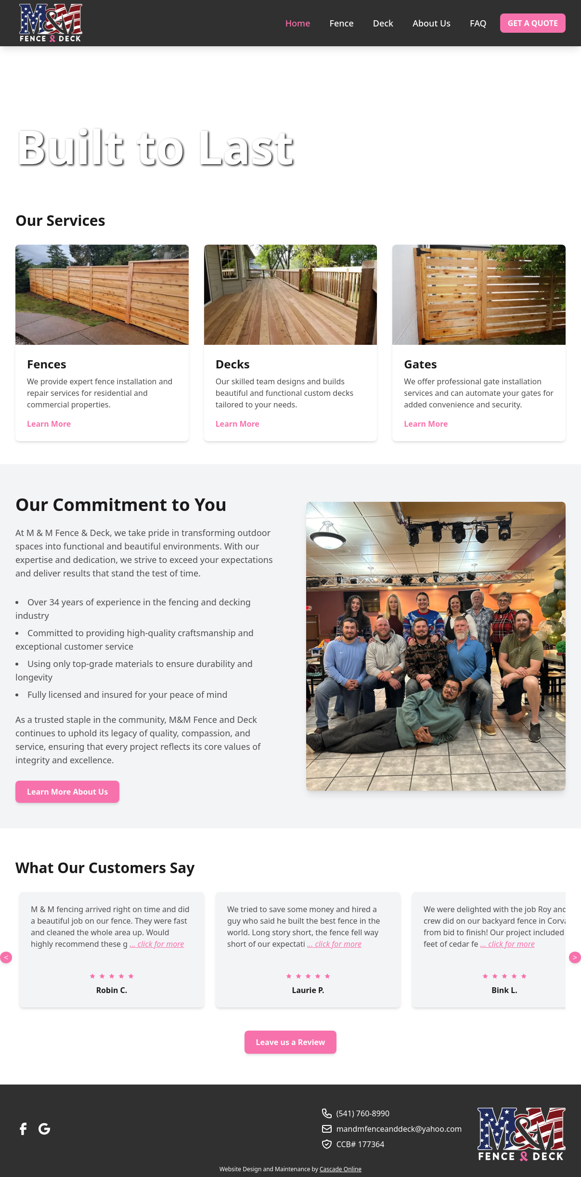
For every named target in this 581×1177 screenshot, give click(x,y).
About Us (432, 23)
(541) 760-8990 (362, 1113)
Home (297, 23)
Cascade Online (341, 1169)
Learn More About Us (67, 791)
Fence (341, 23)
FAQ (478, 23)
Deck (383, 23)
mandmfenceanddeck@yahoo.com (399, 1129)
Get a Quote (533, 23)
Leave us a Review (290, 1042)
